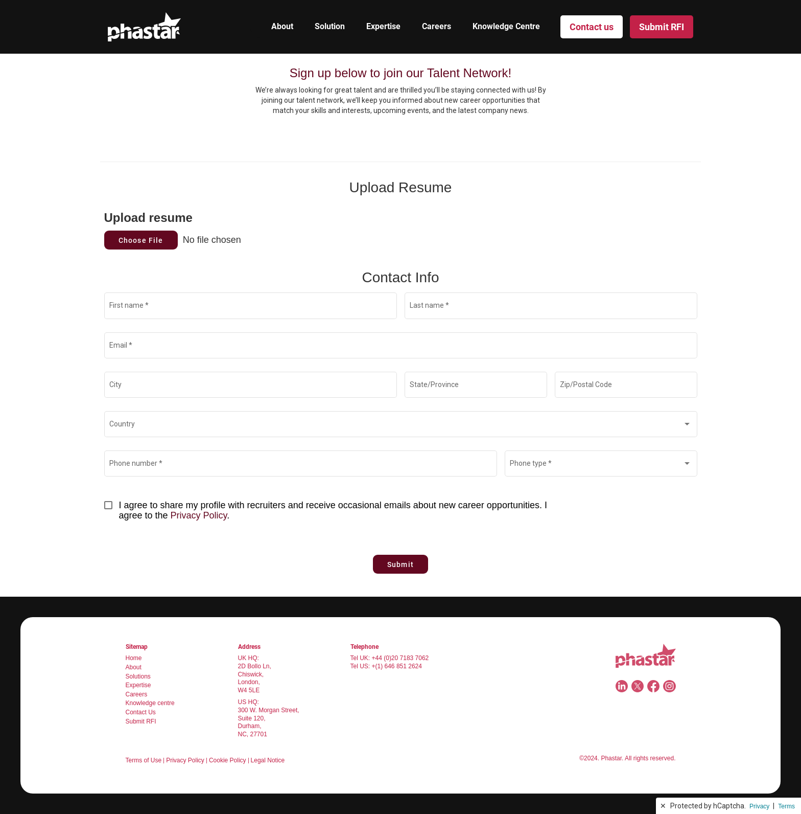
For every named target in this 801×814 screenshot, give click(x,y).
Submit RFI (141, 721)
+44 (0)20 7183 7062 (400, 658)
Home (134, 658)
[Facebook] (653, 686)
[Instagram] (669, 686)
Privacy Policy (199, 515)
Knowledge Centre (506, 26)
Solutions (138, 676)
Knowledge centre (150, 703)
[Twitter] (637, 686)
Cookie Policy (227, 760)
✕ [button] (663, 806)
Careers (436, 26)
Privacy (759, 806)
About (282, 26)
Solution (330, 26)
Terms (786, 806)
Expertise (383, 26)
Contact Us (141, 712)
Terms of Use (144, 760)
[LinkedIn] (622, 686)
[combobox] (400, 426)
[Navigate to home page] (646, 656)
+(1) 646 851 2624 (397, 666)
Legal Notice (268, 760)
